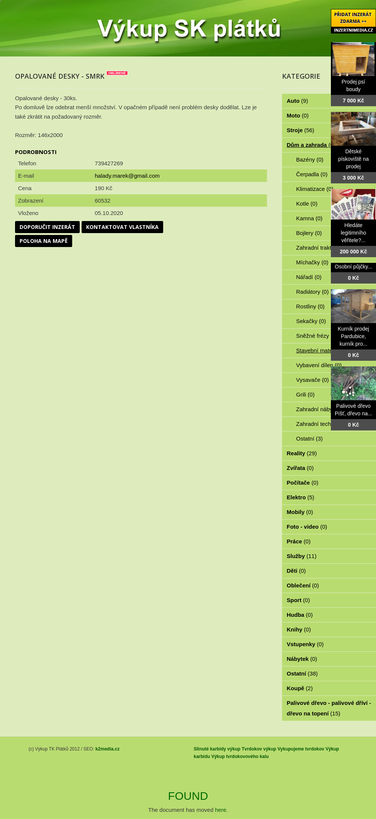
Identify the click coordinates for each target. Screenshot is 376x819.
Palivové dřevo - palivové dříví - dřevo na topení (329, 708)
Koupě (300, 688)
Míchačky (312, 262)
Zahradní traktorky (323, 247)
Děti (296, 570)
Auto (297, 101)
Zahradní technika (323, 424)
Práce (299, 541)
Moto (298, 115)
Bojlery (309, 233)
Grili (305, 394)
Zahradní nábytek (322, 409)
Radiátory (312, 291)
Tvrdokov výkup (259, 749)
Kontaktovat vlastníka (122, 226)
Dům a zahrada (311, 145)
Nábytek (302, 659)
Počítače (302, 482)
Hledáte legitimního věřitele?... (353, 232)
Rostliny (310, 306)
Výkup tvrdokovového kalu (240, 756)
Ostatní (309, 438)
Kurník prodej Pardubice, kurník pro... (353, 336)
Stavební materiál (322, 350)
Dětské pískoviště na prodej (353, 158)
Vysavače (312, 380)
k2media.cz (108, 749)
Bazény (310, 159)
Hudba (300, 615)
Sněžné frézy (317, 335)
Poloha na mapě (44, 240)
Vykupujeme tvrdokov (300, 749)
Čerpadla (311, 174)
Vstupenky (305, 644)
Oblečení (303, 585)
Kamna (309, 218)
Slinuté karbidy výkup (217, 749)
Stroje (300, 130)
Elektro (300, 497)
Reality (302, 453)
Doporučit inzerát (47, 226)
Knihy (299, 629)
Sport (298, 600)
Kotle (307, 203)
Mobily (300, 512)
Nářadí (309, 277)
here (220, 810)
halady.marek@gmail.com (127, 175)
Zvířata (300, 468)
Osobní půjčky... (353, 267)
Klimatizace (315, 189)
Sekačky (311, 321)
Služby (302, 556)
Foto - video (307, 526)
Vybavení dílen (319, 365)
